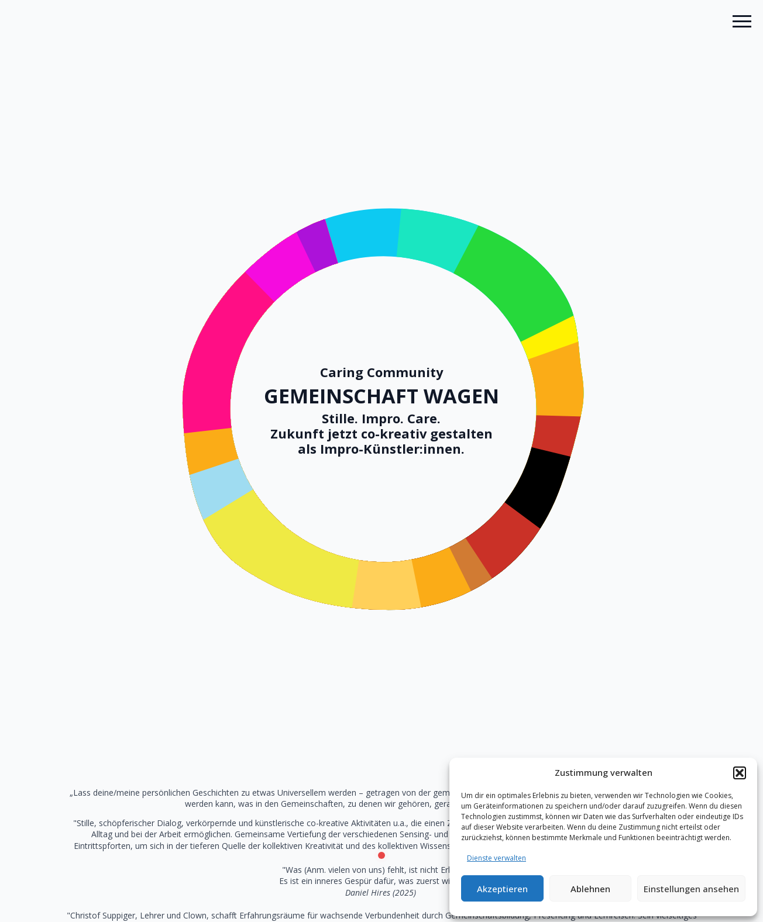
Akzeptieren (502, 889)
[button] (739, 773)
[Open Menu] (742, 21)
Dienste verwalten (496, 858)
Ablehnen (590, 889)
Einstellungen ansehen (691, 889)
